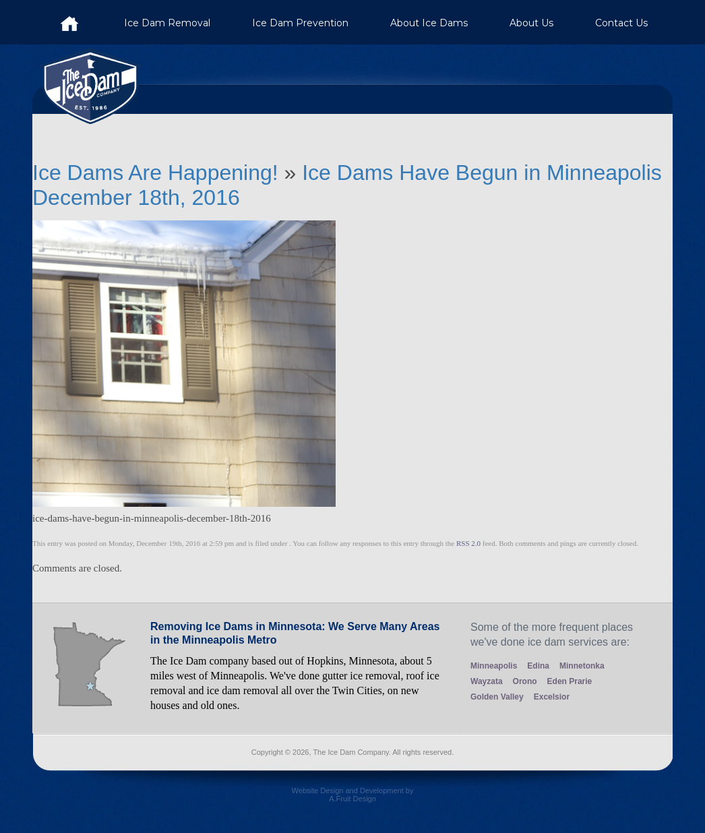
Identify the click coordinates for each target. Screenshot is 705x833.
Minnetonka (582, 666)
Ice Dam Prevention (300, 23)
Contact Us (621, 23)
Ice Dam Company (69, 22)
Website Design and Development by (352, 799)
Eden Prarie (569, 681)
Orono (525, 681)
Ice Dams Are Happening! (158, 172)
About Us (531, 23)
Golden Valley (497, 697)
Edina (538, 666)
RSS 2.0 (468, 543)
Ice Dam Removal (167, 23)
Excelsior (552, 697)
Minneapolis (493, 666)
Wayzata (486, 681)
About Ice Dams (429, 23)
